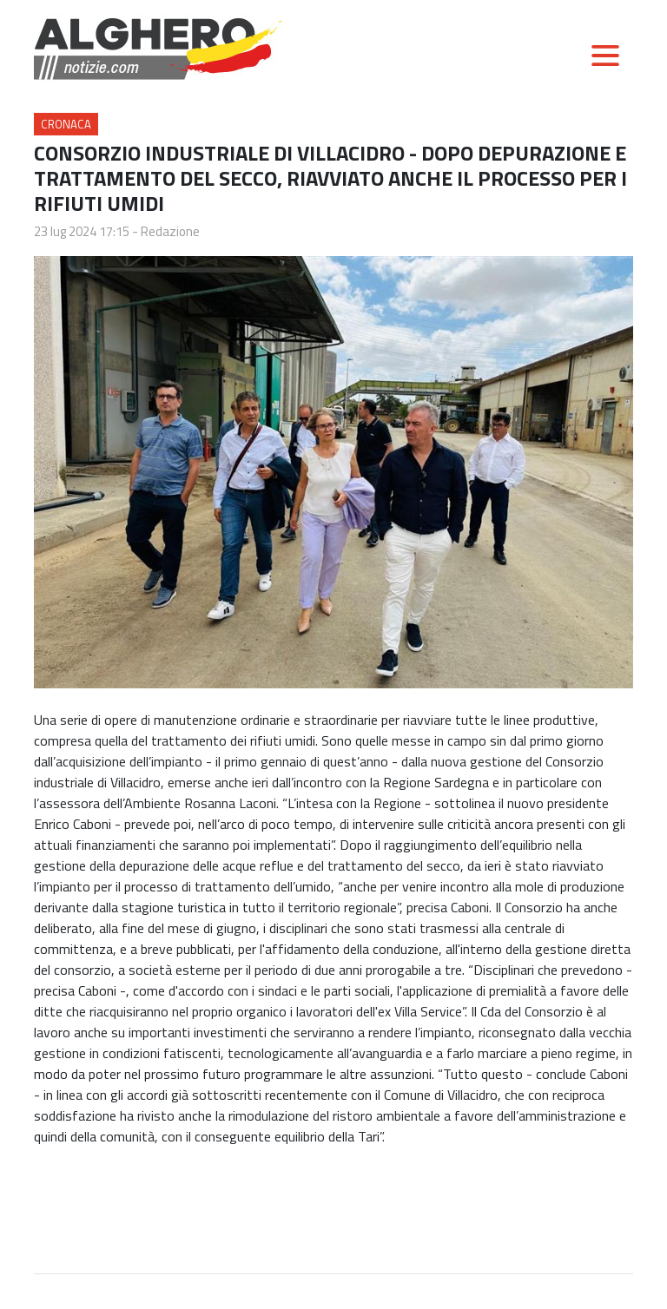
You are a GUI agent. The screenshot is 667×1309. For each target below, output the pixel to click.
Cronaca (66, 124)
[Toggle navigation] (605, 55)
